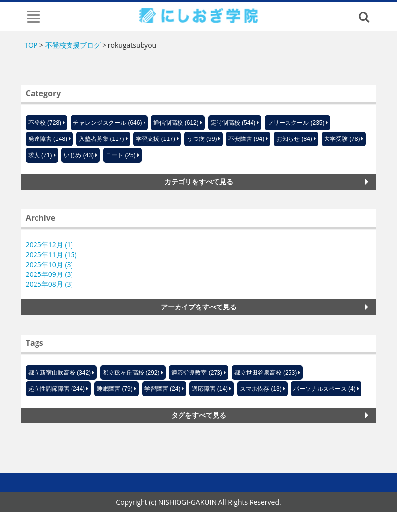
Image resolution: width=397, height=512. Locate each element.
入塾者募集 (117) (101, 139)
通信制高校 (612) (175, 122)
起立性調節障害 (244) (56, 388)
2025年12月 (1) (49, 244)
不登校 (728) (44, 122)
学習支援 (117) (155, 139)
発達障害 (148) (47, 139)
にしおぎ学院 (198, 15)
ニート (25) (121, 155)
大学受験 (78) (342, 139)
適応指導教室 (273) (196, 372)
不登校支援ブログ (73, 45)
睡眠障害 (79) (115, 388)
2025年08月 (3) (49, 284)
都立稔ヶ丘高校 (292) (131, 372)
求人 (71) (40, 155)
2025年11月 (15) (51, 254)
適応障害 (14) (210, 388)
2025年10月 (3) (49, 264)
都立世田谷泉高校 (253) (265, 372)
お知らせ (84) (294, 139)
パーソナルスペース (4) (324, 388)
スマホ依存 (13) (261, 388)
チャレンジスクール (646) (107, 122)
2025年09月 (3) (49, 274)
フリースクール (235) (295, 122)
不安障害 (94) (246, 139)
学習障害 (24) (162, 388)
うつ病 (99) (202, 139)
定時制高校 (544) (233, 122)
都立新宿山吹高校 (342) (59, 372)
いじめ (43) (79, 155)
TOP (30, 45)
